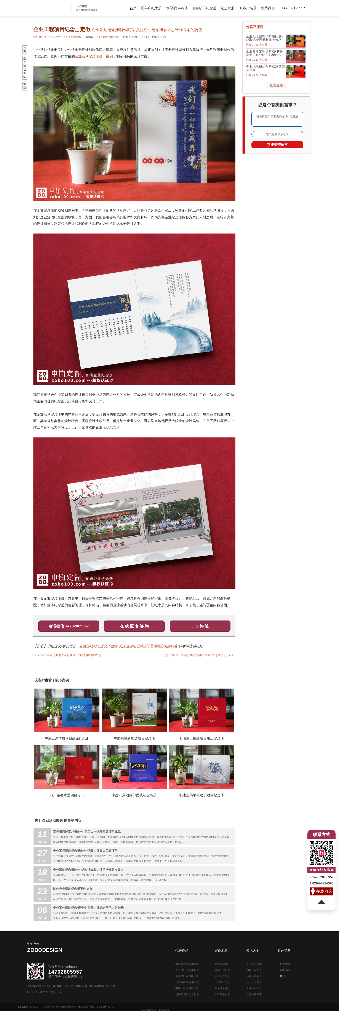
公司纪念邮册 (254, 982)
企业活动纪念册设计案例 (94, 56)
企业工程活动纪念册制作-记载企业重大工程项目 (85, 850)
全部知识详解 (254, 964)
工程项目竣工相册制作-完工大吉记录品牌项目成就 (87, 831)
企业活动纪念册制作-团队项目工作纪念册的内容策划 (70, 655)
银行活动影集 (222, 994)
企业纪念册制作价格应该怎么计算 (265, 68)
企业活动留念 (254, 988)
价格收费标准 (254, 994)
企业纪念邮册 (222, 976)
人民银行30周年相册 (187, 970)
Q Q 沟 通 (200, 626)
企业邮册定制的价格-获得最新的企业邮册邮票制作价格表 (265, 53)
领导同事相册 (254, 976)
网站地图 (315, 1006)
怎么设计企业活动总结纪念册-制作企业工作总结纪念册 (196, 655)
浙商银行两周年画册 (187, 976)
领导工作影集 (222, 970)
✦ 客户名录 (247, 8)
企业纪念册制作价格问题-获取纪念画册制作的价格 (264, 38)
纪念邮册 (228, 8)
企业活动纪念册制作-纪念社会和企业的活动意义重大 (88, 869)
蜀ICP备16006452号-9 (102, 1006)
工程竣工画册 (222, 982)
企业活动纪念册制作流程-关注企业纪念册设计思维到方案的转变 (128, 646)
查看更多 (276, 85)
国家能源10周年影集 (187, 964)
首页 (133, 8)
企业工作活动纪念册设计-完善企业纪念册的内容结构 (88, 907)
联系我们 (268, 8)
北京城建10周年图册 (187, 982)
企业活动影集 (74, 36)
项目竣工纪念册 (204, 8)
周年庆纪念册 (151, 8)
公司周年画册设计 (50, 8)
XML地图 (82, 1006)
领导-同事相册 (177, 8)
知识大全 (56, 36)
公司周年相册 (222, 964)
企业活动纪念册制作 (107, 36)
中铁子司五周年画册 (187, 988)
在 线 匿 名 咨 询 (134, 626)
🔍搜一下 (285, 976)
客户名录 (285, 970)
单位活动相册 (222, 988)
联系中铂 (285, 964)
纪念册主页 (39, 36)
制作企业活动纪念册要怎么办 (72, 888)
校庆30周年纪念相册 (187, 994)
